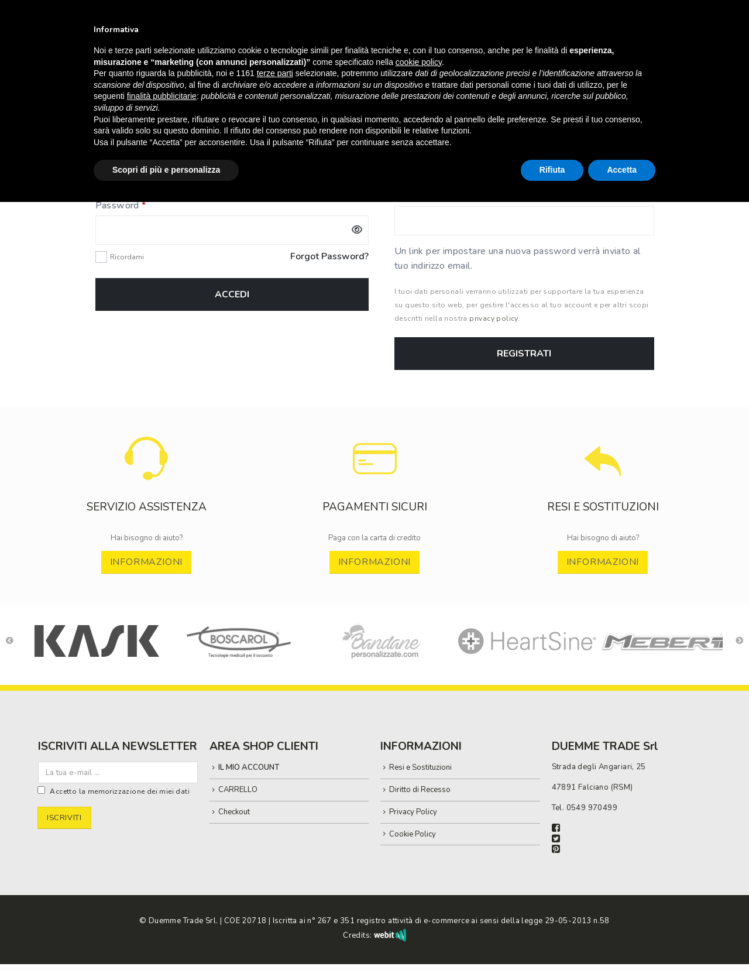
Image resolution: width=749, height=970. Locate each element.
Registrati (524, 353)
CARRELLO (237, 789)
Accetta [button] (622, 169)
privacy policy (493, 318)
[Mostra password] (357, 230)
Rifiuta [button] (552, 169)
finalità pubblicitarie (162, 96)
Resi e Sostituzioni (420, 767)
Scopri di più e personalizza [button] (166, 169)
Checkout (234, 812)
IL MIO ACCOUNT (248, 767)
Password (140, 205)
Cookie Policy (412, 834)
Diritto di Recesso (420, 789)
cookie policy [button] (419, 62)
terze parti (275, 73)
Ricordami (127, 257)
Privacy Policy (413, 812)
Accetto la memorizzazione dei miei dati (120, 791)
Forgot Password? (329, 256)
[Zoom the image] (147, 442)
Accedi (232, 294)
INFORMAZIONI (146, 562)
